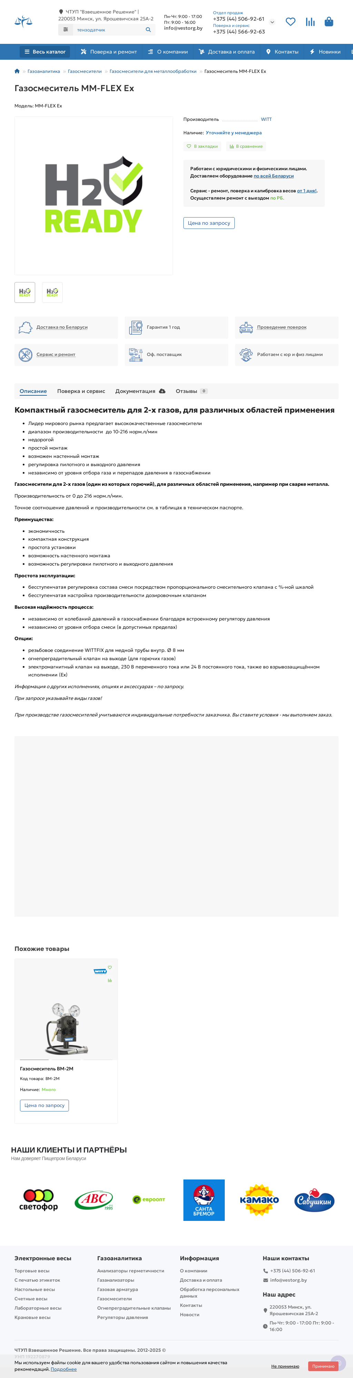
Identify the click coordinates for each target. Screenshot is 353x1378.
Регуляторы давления (122, 1317)
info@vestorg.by (183, 28)
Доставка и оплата (237, 52)
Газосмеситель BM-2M (46, 1069)
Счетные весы (31, 1299)
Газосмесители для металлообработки (153, 72)
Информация (199, 1258)
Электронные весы (42, 1258)
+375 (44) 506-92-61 (238, 19)
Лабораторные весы (38, 1308)
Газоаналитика (44, 72)
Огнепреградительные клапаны (134, 1308)
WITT (266, 120)
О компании (174, 52)
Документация (140, 391)
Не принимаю (285, 1366)
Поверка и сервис (81, 391)
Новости (189, 1315)
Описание (33, 391)
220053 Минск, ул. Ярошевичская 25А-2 (294, 1310)
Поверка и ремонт (110, 52)
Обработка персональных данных (209, 1293)
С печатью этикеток (37, 1280)
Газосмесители (85, 72)
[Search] (114, 30)
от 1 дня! (306, 191)
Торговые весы (32, 1271)
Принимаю (323, 1366)
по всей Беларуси (274, 177)
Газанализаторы (115, 1280)
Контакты (297, 52)
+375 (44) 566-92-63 (239, 32)
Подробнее (64, 1369)
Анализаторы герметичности (130, 1271)
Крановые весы (32, 1317)
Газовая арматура (117, 1289)
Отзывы (192, 391)
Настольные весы (34, 1289)
